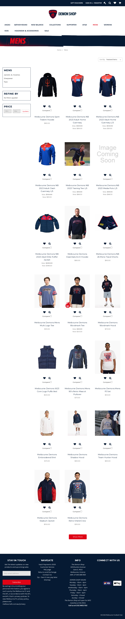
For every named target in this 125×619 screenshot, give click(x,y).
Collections (56, 25)
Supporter (72, 25)
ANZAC (7, 25)
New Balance (38, 25)
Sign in (88, 3)
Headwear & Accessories (28, 31)
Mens (96, 25)
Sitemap (47, 580)
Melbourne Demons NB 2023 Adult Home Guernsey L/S (107, 120)
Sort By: (102, 59)
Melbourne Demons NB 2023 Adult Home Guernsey (77, 120)
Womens (109, 25)
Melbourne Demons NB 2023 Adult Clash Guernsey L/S (47, 188)
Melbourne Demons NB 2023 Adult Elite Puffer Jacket (47, 257)
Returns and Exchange (47, 572)
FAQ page (47, 570)
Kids (8, 31)
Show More (78, 537)
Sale (48, 31)
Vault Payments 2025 (47, 564)
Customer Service (47, 567)
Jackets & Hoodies (12, 75)
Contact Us (47, 575)
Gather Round (20, 25)
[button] (16, 106)
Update (25, 111)
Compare (47, 110)
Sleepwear (8, 78)
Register (98, 3)
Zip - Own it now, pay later (47, 577)
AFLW (85, 25)
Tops (6, 82)
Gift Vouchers (77, 3)
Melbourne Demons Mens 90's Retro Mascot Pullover (77, 391)
